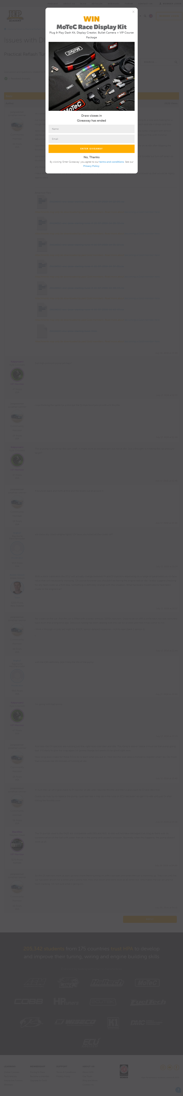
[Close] (133, 11)
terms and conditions (111, 161)
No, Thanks (92, 157)
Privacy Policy (91, 166)
